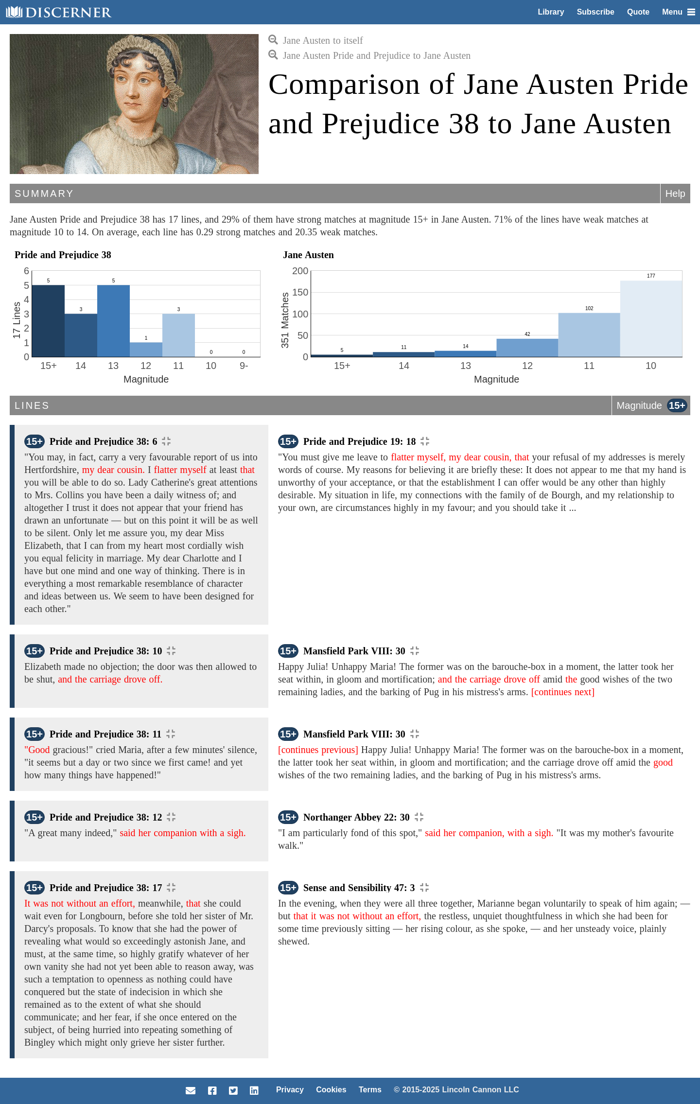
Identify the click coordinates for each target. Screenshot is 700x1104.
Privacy (290, 1090)
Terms (370, 1090)
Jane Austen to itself (315, 40)
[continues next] (563, 691)
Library (551, 12)
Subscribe (595, 12)
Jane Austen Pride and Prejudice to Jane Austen (369, 55)
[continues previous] (318, 749)
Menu (678, 12)
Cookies (331, 1090)
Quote (638, 12)
